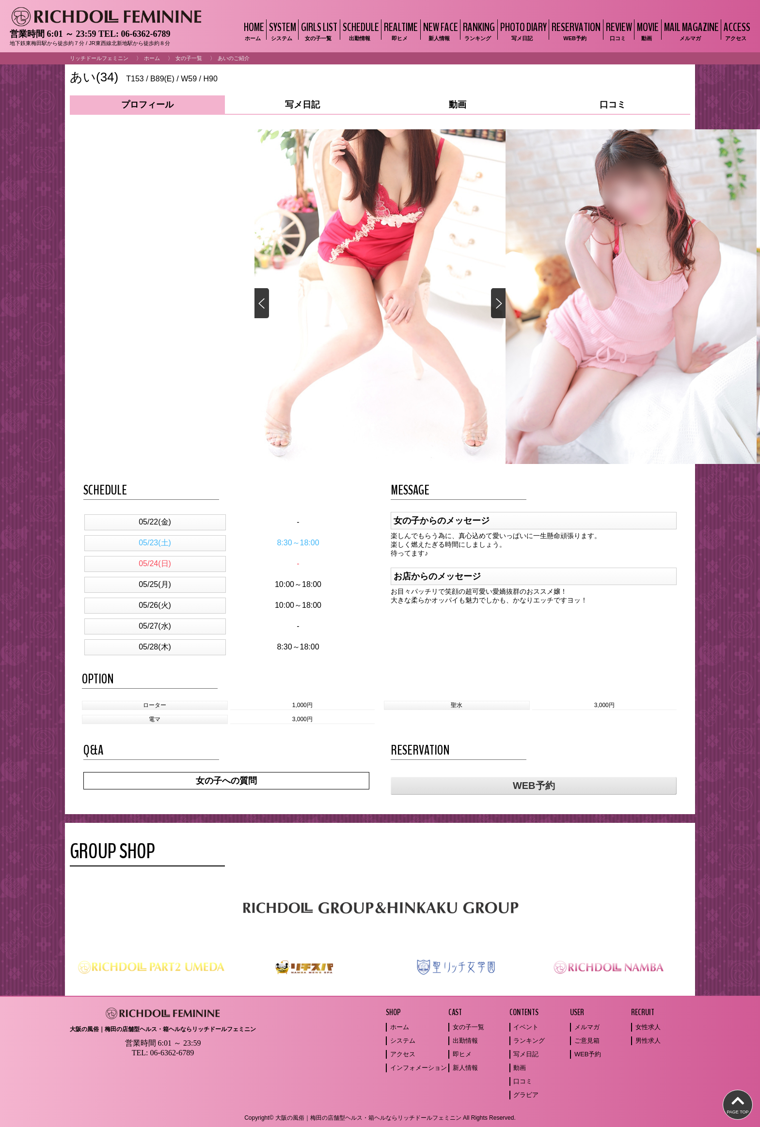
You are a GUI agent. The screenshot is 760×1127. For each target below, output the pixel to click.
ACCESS (735, 30)
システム (402, 1040)
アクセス (402, 1054)
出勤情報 (465, 1040)
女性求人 (648, 1027)
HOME (252, 30)
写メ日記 (525, 1054)
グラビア (525, 1094)
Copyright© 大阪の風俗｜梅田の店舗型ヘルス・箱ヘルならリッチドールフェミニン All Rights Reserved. (380, 1117)
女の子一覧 (188, 58)
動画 (519, 1067)
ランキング (529, 1040)
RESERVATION (575, 30)
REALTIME (399, 30)
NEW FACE (439, 30)
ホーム (152, 58)
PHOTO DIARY (522, 30)
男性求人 (648, 1040)
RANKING (477, 30)
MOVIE (646, 30)
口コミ (522, 1081)
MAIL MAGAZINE (690, 30)
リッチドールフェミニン (99, 58)
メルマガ (587, 1027)
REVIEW (617, 30)
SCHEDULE (359, 30)
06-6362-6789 (145, 34)
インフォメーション (418, 1067)
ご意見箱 (587, 1040)
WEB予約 (534, 785)
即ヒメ (462, 1054)
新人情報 (465, 1067)
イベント (525, 1027)
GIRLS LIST (318, 30)
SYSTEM (281, 30)
